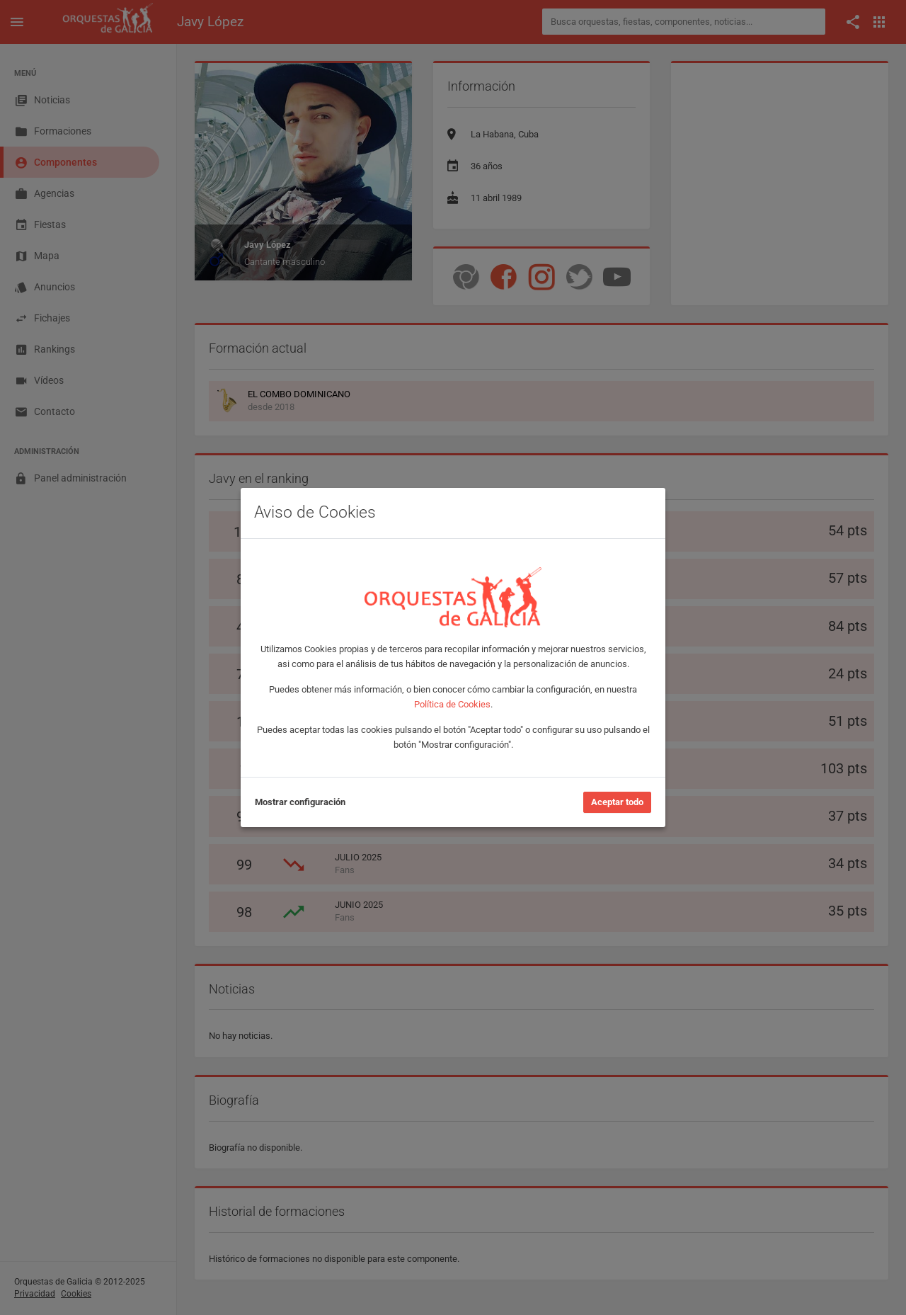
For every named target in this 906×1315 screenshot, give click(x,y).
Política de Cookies (452, 704)
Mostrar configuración (300, 802)
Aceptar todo (617, 802)
